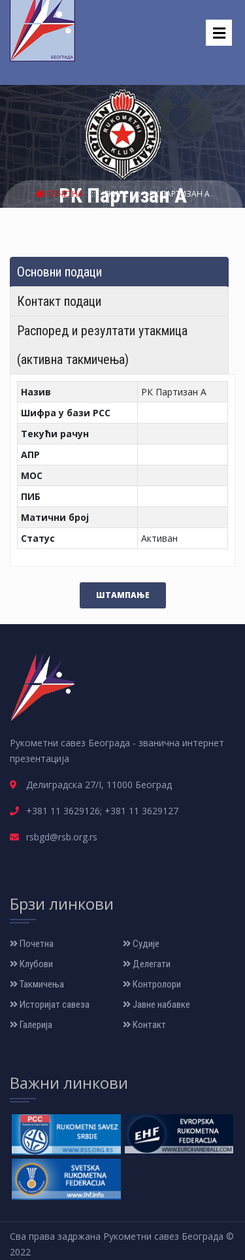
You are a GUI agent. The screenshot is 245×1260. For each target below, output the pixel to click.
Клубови (31, 964)
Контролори (152, 984)
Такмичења (37, 984)
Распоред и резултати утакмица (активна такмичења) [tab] (102, 345)
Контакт (144, 1025)
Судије (141, 944)
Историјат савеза (50, 1004)
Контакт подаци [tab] (59, 301)
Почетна (60, 193)
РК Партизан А (180, 193)
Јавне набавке (156, 1004)
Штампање (123, 595)
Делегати (147, 964)
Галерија (31, 1025)
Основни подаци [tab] (59, 272)
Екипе (117, 193)
